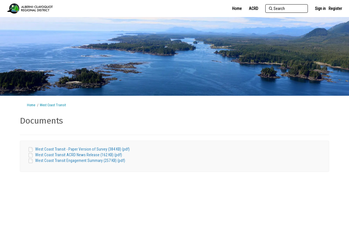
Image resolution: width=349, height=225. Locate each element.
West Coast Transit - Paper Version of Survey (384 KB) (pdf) (82, 149)
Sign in (320, 8)
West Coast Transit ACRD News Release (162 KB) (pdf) (78, 155)
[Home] (237, 8)
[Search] (286, 8)
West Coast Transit (53, 105)
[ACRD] (253, 8)
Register (335, 8)
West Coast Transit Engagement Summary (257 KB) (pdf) (80, 160)
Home (31, 105)
